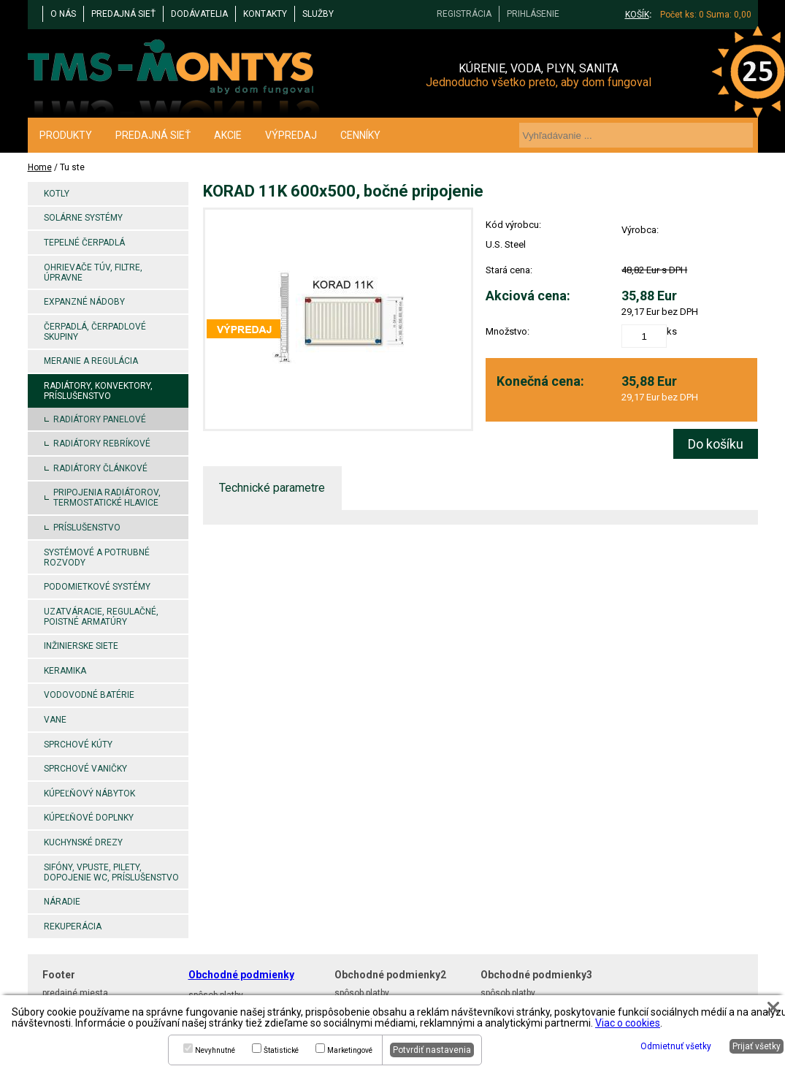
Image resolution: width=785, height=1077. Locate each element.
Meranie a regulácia (91, 361)
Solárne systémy (83, 218)
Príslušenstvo (86, 527)
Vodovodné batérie (89, 695)
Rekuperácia (73, 926)
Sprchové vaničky (85, 769)
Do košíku (715, 444)
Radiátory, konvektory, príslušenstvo (98, 391)
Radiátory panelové (99, 419)
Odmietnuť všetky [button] (675, 1046)
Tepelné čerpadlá (84, 242)
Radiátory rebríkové (101, 443)
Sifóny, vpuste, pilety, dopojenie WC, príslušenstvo (111, 872)
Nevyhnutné (215, 1050)
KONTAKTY (265, 14)
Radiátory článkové (100, 468)
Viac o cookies (627, 1023)
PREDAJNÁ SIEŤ (123, 14)
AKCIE (228, 135)
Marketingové (349, 1050)
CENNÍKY (360, 135)
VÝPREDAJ (291, 135)
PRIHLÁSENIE (533, 14)
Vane (55, 720)
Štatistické (281, 1050)
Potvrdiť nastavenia (432, 1050)
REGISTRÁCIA (464, 14)
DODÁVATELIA (199, 14)
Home (40, 167)
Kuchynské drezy (83, 842)
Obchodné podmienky (241, 975)
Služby (318, 14)
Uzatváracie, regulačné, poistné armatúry (101, 616)
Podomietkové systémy (97, 587)
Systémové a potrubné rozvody (97, 557)
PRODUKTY (65, 135)
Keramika (65, 671)
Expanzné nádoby (84, 302)
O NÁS (63, 14)
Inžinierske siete (81, 646)
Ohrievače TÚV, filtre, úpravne (93, 272)
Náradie (62, 902)
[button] (773, 1007)
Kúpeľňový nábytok (89, 793)
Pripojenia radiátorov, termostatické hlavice (107, 497)
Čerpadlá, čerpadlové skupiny (95, 331)
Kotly (56, 194)
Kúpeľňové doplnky (89, 817)
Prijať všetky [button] (756, 1046)
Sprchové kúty (78, 744)
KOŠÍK (637, 14)
